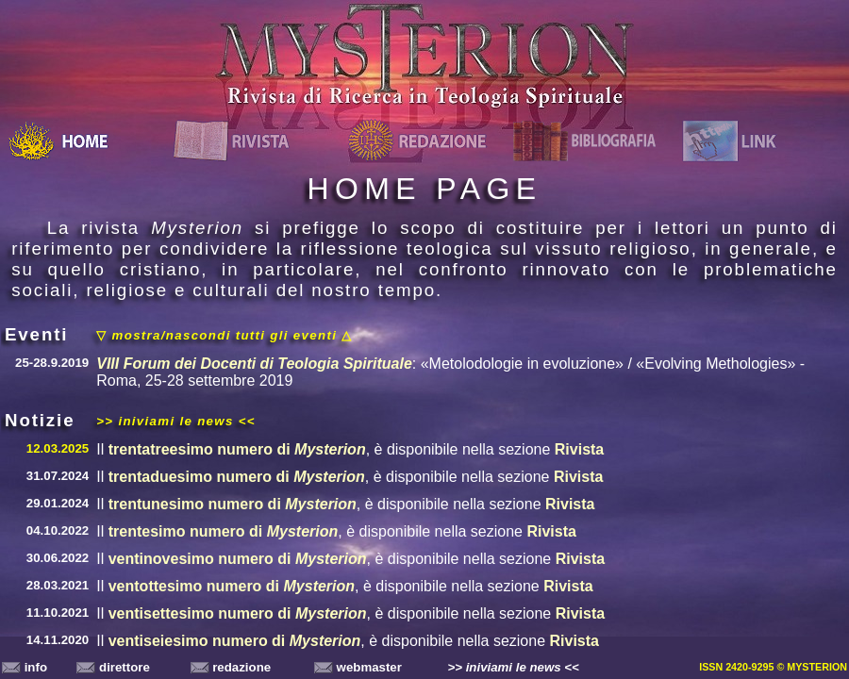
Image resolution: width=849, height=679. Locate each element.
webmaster (358, 667)
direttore (113, 667)
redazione (231, 667)
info (24, 667)
